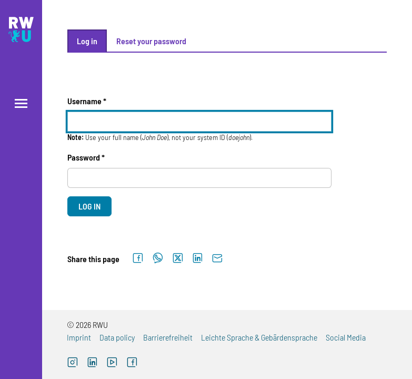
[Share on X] (178, 258)
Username (84, 101)
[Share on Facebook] (138, 258)
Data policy (117, 337)
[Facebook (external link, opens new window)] (132, 363)
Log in (87, 41)
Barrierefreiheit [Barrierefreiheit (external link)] (168, 337)
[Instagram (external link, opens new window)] (72, 363)
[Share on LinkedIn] (197, 258)
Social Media (346, 337)
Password (83, 157)
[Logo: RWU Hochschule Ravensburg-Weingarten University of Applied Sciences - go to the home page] (21, 29)
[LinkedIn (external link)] (92, 363)
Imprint (79, 337)
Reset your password (151, 41)
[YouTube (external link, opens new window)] (112, 363)
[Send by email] (217, 258)
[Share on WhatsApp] (158, 258)
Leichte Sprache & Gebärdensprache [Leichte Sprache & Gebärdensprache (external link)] (259, 337)
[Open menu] (21, 103)
